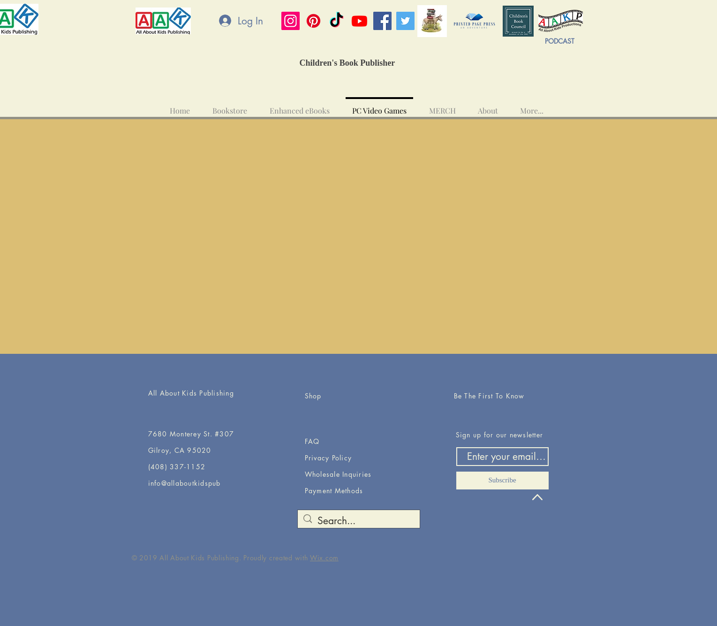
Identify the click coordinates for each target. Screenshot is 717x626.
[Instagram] (290, 21)
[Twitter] (405, 21)
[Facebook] (382, 21)
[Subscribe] (502, 480)
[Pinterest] (313, 21)
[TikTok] (336, 21)
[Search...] (358, 520)
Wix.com (324, 557)
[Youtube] (359, 21)
